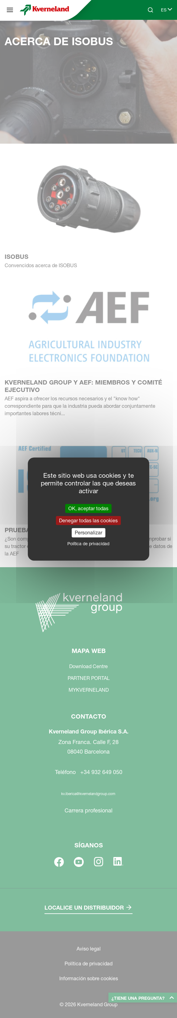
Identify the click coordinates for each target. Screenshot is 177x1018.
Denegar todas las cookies (88, 520)
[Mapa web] (10, 10)
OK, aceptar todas (88, 508)
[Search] (150, 9)
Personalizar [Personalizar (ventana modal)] (88, 532)
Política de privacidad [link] (88, 543)
